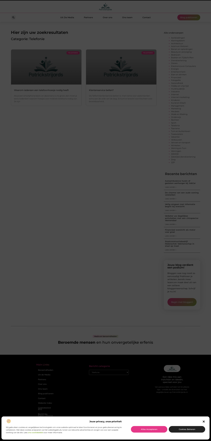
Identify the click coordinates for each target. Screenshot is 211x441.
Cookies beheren (187, 429)
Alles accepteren (149, 429)
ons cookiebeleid (35, 432)
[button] (203, 421)
